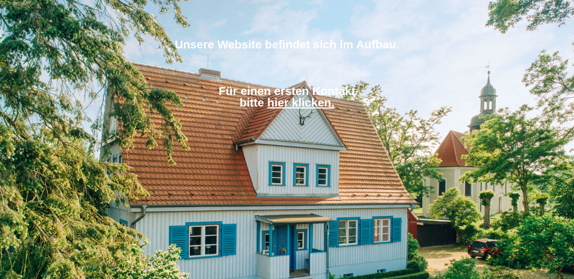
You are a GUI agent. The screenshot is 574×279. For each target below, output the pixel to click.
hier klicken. (300, 102)
